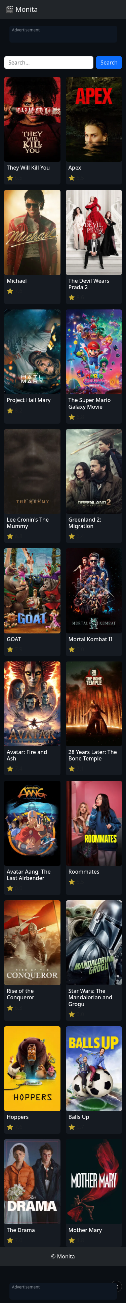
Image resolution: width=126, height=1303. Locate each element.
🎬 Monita (21, 9)
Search (109, 62)
